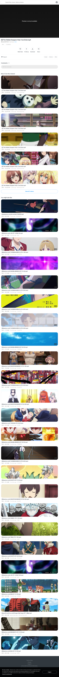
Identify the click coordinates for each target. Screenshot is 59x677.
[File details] (29, 84)
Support (29, 664)
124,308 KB (8, 44)
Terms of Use (29, 660)
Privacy (29, 662)
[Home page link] (2, 2)
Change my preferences (7, 674)
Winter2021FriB (5, 41)
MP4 (3, 44)
